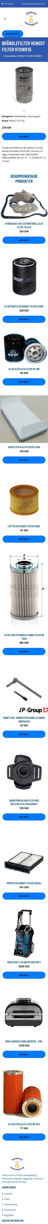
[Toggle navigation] (5, 18)
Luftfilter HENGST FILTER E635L (24, 526)
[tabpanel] (24, 86)
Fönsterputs (10, 1209)
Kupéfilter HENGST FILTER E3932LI (24, 883)
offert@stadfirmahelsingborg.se (33, 4)
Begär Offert (12, 33)
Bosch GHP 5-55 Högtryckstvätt (24, 962)
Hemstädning (10, 1204)
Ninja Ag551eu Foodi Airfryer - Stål (24, 1041)
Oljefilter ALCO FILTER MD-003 (24, 1124)
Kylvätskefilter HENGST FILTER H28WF (24, 306)
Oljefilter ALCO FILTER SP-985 (24, 369)
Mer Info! (24, 136)
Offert (7, 1199)
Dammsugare (33, 116)
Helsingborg (8, 4)
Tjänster (8, 1193)
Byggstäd (8, 1215)
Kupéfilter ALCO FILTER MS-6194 (24, 447)
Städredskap (20, 116)
